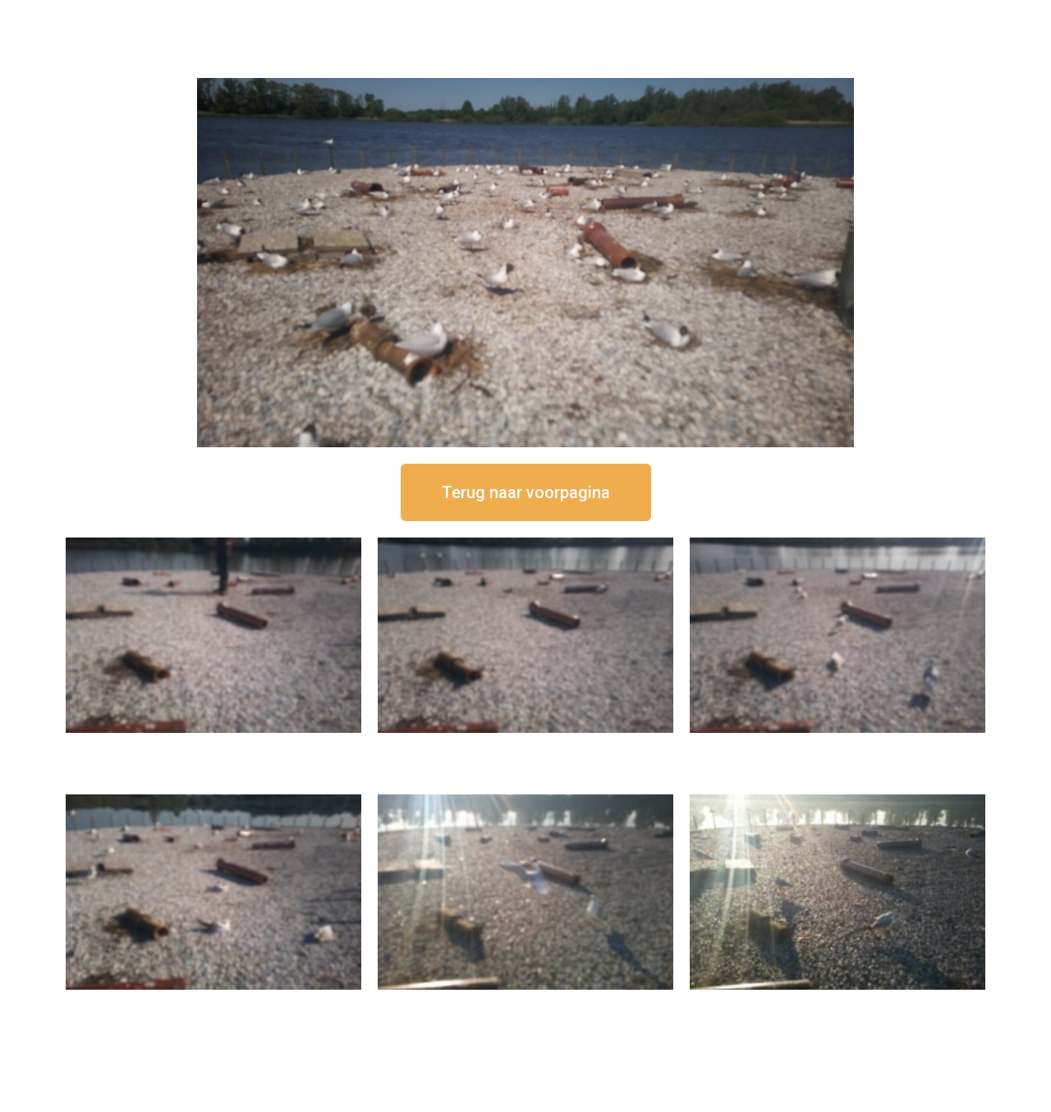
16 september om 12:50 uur (213, 746)
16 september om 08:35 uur (837, 1003)
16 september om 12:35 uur (525, 746)
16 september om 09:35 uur (525, 1003)
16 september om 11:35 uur (837, 746)
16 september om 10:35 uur (213, 1003)
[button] (526, 492)
